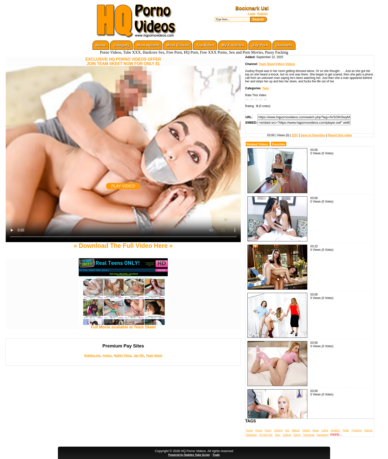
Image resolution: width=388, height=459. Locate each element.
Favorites (278, 144)
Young (249, 430)
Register (262, 13)
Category (121, 45)
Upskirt (306, 430)
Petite (345, 430)
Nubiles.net (92, 355)
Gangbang (322, 435)
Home (101, 45)
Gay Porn (260, 45)
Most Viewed (178, 45)
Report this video (340, 135)
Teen (265, 88)
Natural (368, 430)
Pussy (268, 430)
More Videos (286, 64)
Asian (316, 430)
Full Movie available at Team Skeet (123, 325)
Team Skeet (154, 355)
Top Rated (205, 45)
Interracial (308, 435)
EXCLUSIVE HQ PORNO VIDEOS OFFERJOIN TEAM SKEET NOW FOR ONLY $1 (123, 61)
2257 (295, 135)
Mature (296, 430)
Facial (258, 430)
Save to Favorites (313, 135)
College (287, 435)
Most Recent (148, 45)
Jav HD (139, 355)
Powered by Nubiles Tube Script (189, 454)
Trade (216, 454)
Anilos (107, 355)
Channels (284, 45)
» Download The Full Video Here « (123, 245)
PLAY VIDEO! (123, 186)
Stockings (251, 435)
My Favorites (232, 45)
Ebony (297, 435)
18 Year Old (265, 435)
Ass (287, 430)
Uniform (278, 430)
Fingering (356, 430)
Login (251, 13)
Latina (324, 430)
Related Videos (257, 144)
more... (336, 434)
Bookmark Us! (252, 8)
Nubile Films (122, 355)
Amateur (335, 430)
